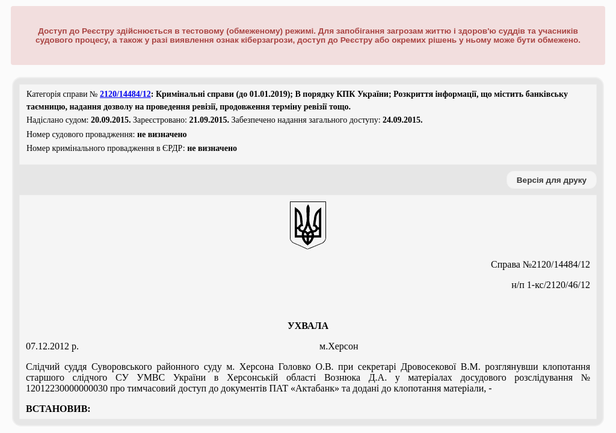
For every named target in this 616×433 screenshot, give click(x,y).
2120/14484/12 (125, 94)
